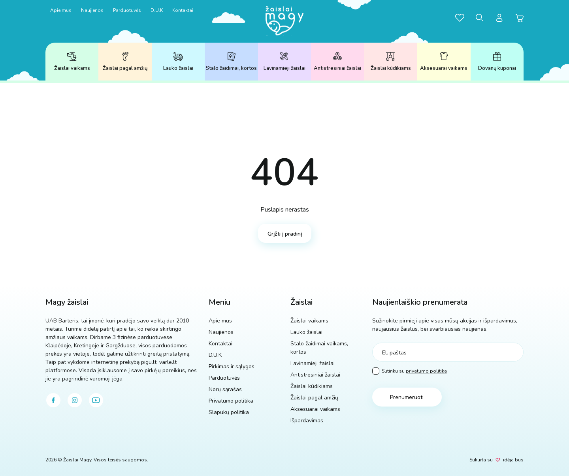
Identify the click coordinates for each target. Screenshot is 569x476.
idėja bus (513, 460)
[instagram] (75, 400)
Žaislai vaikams (72, 62)
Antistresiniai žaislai (337, 62)
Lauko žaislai (178, 62)
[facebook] (53, 400)
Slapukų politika (229, 412)
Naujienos (92, 10)
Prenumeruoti (407, 397)
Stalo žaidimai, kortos (231, 62)
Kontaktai (182, 10)
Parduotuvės (127, 10)
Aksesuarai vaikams (443, 62)
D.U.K (157, 10)
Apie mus (61, 10)
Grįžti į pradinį (285, 234)
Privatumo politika (231, 401)
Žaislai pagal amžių (125, 62)
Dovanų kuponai (497, 62)
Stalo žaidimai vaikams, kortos (319, 348)
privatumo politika (426, 371)
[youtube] (96, 400)
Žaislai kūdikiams (391, 62)
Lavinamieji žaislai (284, 62)
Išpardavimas (306, 420)
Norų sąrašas (225, 389)
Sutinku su (409, 371)
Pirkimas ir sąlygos (231, 366)
